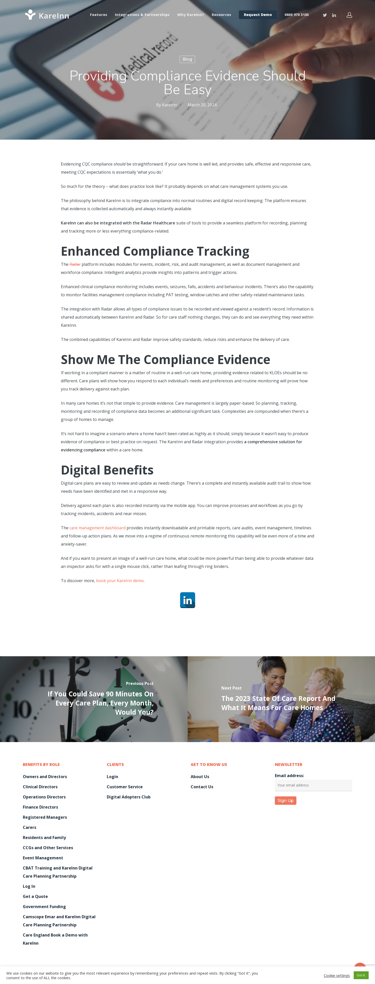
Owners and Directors (45, 776)
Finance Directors (40, 807)
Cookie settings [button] (337, 975)
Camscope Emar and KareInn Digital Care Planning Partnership (59, 921)
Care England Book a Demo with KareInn (55, 939)
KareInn (169, 105)
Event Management (43, 858)
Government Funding (44, 906)
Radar (75, 264)
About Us (200, 776)
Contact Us (202, 787)
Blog (187, 59)
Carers (29, 827)
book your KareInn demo (120, 580)
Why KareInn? (190, 15)
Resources (221, 15)
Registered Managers (45, 817)
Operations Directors (44, 797)
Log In (29, 886)
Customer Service (125, 787)
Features (98, 15)
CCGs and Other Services (48, 847)
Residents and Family (44, 837)
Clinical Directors (40, 787)
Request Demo (258, 15)
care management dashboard (97, 528)
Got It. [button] (361, 975)
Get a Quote (35, 896)
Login (112, 776)
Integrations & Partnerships (142, 15)
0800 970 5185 (296, 15)
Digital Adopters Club (129, 797)
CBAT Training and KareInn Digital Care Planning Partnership (58, 872)
